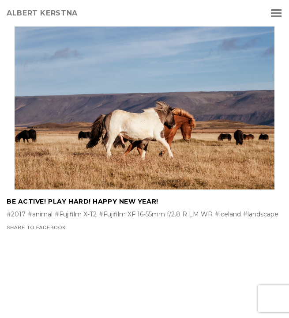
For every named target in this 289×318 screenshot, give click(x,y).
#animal (40, 214)
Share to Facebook (36, 227)
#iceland (228, 214)
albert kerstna (42, 13)
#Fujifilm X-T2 (76, 214)
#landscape (260, 214)
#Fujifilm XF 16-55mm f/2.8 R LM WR (156, 214)
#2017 (16, 214)
